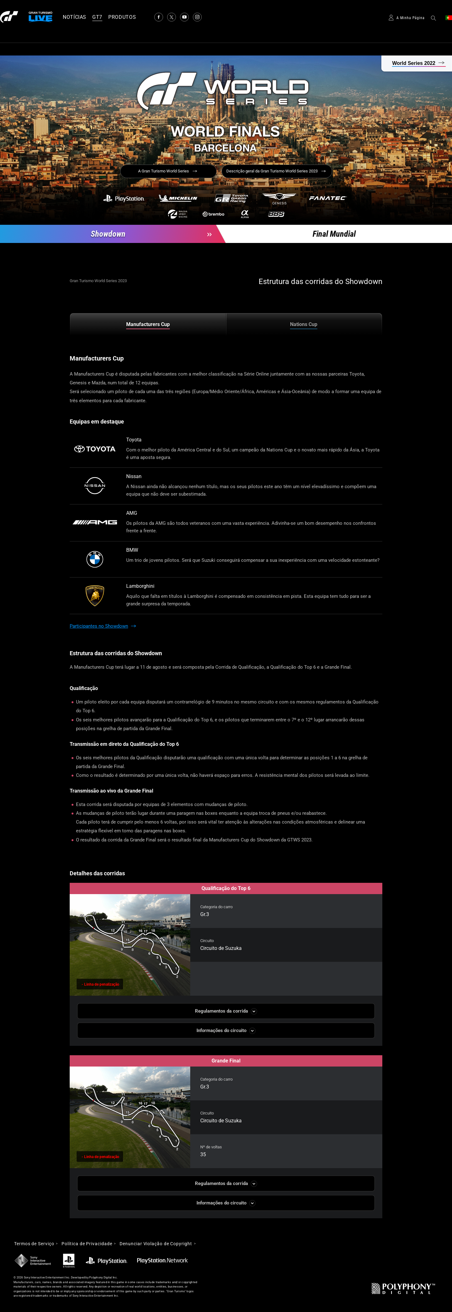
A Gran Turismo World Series (163, 171)
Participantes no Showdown (99, 626)
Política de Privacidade (87, 1243)
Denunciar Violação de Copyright (156, 1243)
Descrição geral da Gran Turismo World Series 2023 (272, 171)
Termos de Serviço (34, 1243)
